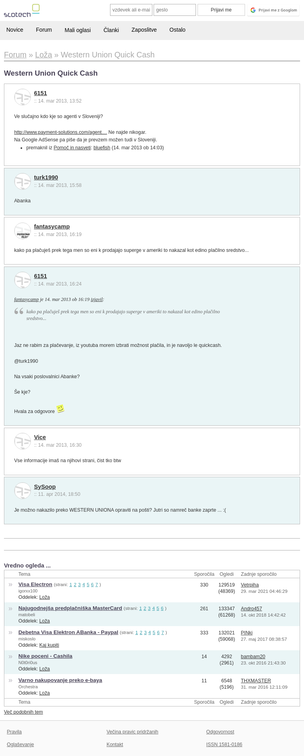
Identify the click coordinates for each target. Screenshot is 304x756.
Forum (44, 30)
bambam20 (253, 656)
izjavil (97, 299)
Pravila (14, 732)
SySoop (45, 487)
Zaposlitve (144, 30)
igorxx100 (28, 590)
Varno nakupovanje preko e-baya (61, 680)
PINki (247, 633)
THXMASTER (256, 681)
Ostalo (177, 30)
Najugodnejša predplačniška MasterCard (70, 608)
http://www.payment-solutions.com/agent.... (60, 132)
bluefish (101, 147)
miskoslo (27, 638)
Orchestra (28, 686)
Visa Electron (36, 584)
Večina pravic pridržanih (132, 732)
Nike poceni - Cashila (45, 656)
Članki (111, 30)
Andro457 (251, 608)
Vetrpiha (250, 585)
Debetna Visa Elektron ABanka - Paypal (68, 632)
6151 (40, 93)
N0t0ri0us (28, 662)
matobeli (27, 614)
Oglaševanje (20, 744)
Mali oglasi (78, 30)
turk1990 (46, 177)
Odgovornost (220, 732)
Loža (44, 597)
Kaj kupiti (49, 645)
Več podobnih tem (23, 712)
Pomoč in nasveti (72, 147)
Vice (40, 437)
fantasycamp (52, 226)
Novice (14, 30)
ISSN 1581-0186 (224, 744)
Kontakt (114, 744)
